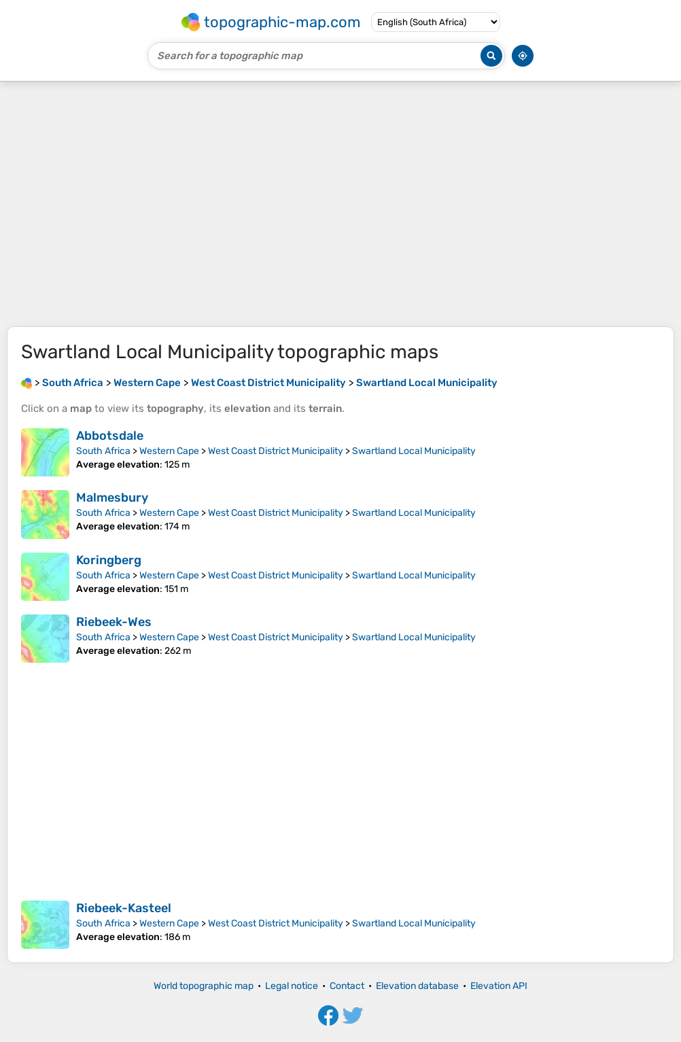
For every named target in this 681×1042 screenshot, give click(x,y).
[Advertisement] (340, 204)
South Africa (103, 451)
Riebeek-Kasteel (123, 908)
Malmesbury (112, 497)
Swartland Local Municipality (414, 451)
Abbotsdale (109, 435)
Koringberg (108, 560)
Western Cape (169, 451)
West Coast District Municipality (275, 451)
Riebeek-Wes (114, 621)
